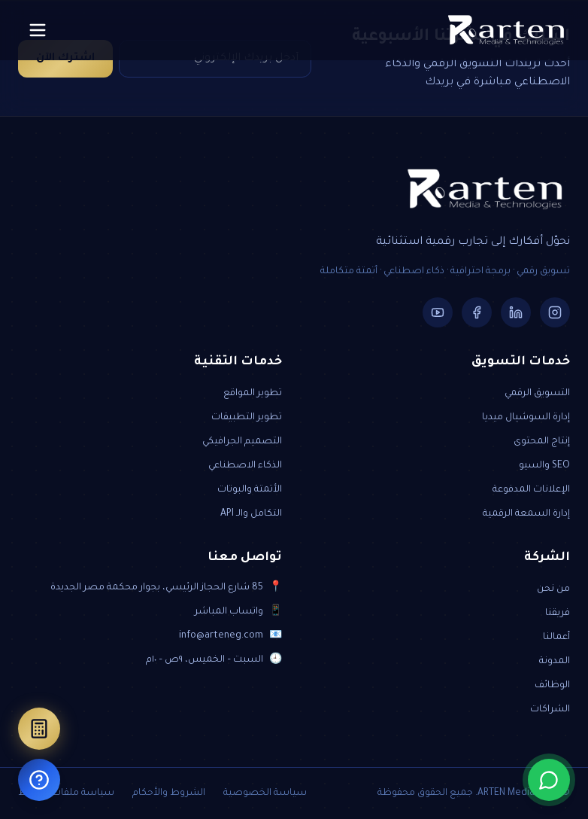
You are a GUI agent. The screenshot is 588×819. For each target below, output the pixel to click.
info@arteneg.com (221, 636)
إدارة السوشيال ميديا (526, 418)
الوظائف (552, 685)
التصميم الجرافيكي (242, 442)
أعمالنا (556, 637)
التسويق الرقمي (537, 393)
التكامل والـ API (251, 514)
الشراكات (550, 710)
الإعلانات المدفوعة (531, 490)
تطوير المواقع (252, 393)
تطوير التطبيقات (246, 418)
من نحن (553, 589)
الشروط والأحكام (168, 793)
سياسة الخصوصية (265, 793)
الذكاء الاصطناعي (245, 466)
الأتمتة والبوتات (249, 490)
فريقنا (557, 613)
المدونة (554, 661)
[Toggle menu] (37, 30)
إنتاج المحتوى (542, 442)
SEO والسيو (544, 466)
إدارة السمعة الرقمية (526, 514)
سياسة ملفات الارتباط (66, 793)
